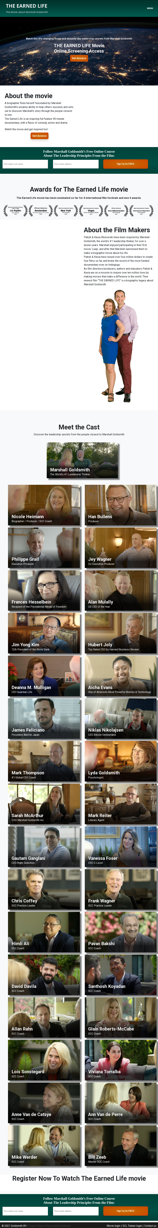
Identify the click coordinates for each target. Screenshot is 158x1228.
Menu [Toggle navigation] (150, 8)
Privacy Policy (35, 1225)
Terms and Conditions (58, 1225)
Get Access (79, 58)
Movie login (113, 1225)
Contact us (150, 1225)
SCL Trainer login (132, 1225)
